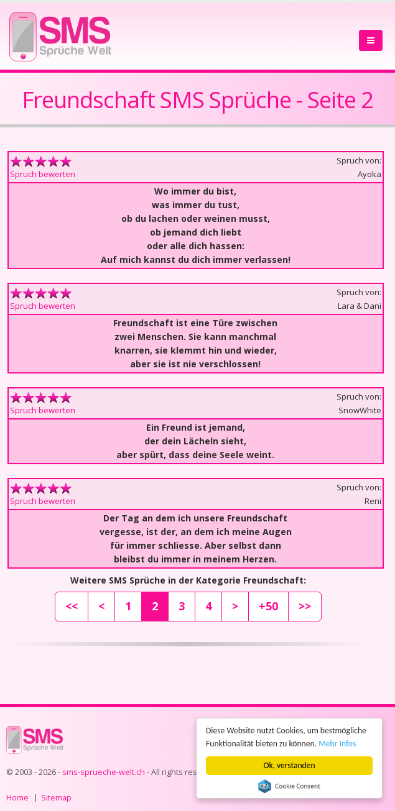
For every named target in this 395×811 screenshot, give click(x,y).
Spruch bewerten (42, 174)
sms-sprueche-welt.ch (103, 772)
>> (305, 605)
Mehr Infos (337, 743)
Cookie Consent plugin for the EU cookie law (289, 786)
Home (17, 797)
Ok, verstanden (289, 765)
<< (71, 605)
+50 (268, 605)
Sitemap (56, 797)
